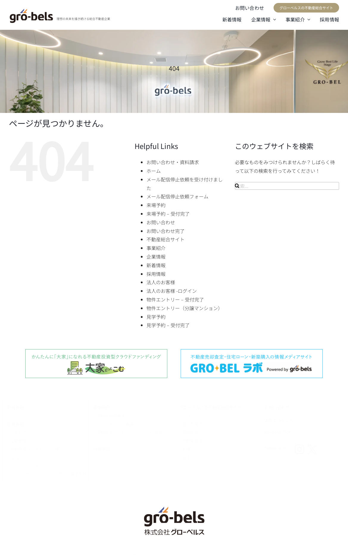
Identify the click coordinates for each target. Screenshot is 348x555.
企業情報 (156, 256)
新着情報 (156, 265)
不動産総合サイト (165, 239)
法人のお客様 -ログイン (171, 290)
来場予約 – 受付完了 (168, 213)
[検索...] (287, 186)
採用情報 (156, 273)
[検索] (237, 185)
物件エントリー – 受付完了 (175, 299)
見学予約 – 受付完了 (168, 325)
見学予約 (156, 316)
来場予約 (156, 205)
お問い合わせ (160, 222)
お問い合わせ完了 (165, 230)
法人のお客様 (160, 282)
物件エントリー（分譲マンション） (184, 308)
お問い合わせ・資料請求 (172, 162)
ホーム (153, 170)
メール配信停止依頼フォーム (177, 196)
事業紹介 (156, 247)
